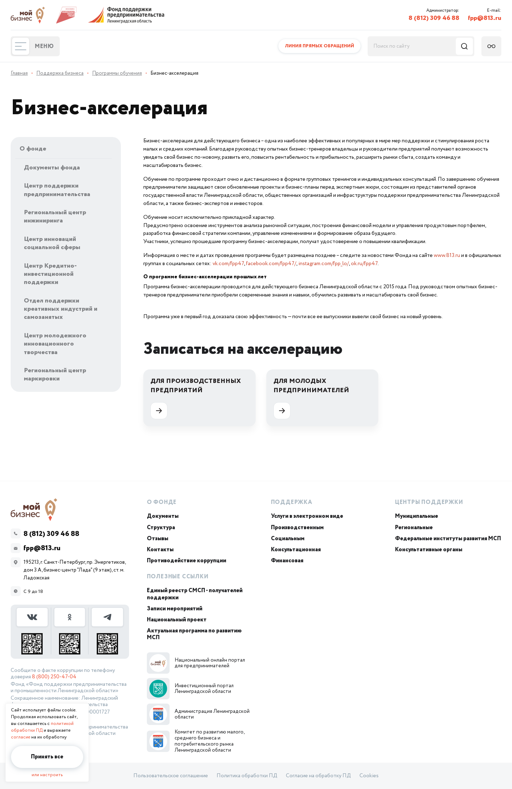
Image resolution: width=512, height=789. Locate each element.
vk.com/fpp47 (228, 263)
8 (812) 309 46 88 (434, 18)
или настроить (47, 775)
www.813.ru (447, 255)
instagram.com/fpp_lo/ (323, 263)
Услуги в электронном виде (307, 516)
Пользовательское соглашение (170, 776)
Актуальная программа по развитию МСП (194, 634)
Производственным (297, 527)
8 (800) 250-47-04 (54, 677)
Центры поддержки (429, 502)
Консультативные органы (428, 549)
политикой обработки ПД (42, 727)
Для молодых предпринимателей (311, 398)
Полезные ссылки (178, 577)
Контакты (160, 549)
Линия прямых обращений (319, 46)
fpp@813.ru (484, 18)
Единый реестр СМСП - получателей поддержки (194, 594)
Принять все (47, 757)
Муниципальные (416, 516)
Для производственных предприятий (195, 398)
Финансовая (287, 560)
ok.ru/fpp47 (364, 263)
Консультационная (296, 549)
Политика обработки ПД (247, 776)
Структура (161, 527)
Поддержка (292, 502)
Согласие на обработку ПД (318, 776)
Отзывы (157, 538)
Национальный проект (177, 619)
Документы (162, 516)
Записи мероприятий (174, 608)
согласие (20, 737)
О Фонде (162, 502)
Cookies (369, 776)
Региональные (414, 527)
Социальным (287, 538)
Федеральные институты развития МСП (448, 538)
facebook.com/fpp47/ (271, 263)
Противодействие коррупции (186, 560)
